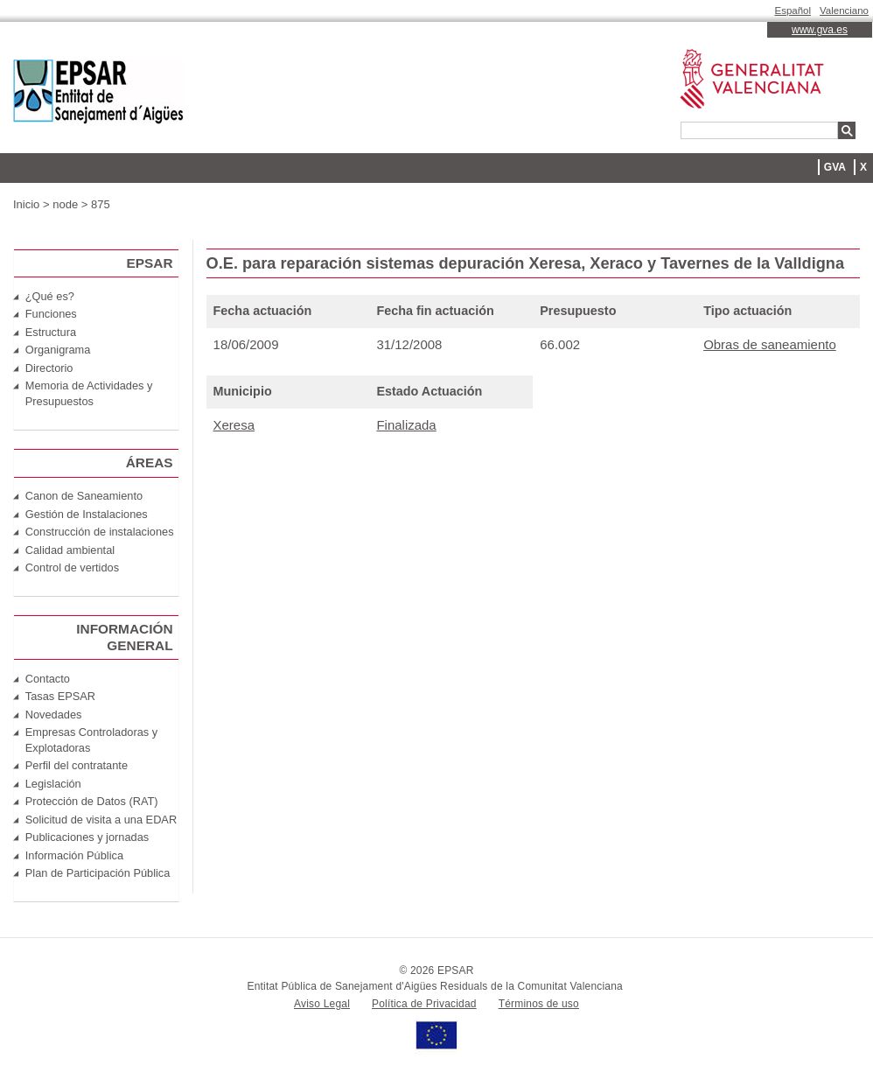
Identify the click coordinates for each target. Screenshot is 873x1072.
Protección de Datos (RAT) (91, 801)
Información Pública (74, 855)
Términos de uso (539, 1004)
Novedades (53, 714)
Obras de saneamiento (769, 344)
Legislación (53, 783)
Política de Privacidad (424, 1004)
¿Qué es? (49, 296)
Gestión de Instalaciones (86, 514)
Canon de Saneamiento (84, 495)
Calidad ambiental (70, 550)
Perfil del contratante (76, 765)
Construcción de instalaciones (99, 531)
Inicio (26, 204)
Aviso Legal (322, 1004)
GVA (835, 167)
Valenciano (844, 10)
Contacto (47, 678)
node (65, 204)
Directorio (49, 368)
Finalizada (406, 424)
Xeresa (234, 424)
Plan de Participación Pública (98, 872)
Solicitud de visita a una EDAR (101, 819)
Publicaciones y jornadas (87, 837)
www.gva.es (820, 30)
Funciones (51, 313)
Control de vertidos (72, 567)
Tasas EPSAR (60, 696)
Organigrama (58, 349)
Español (793, 10)
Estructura (50, 332)
